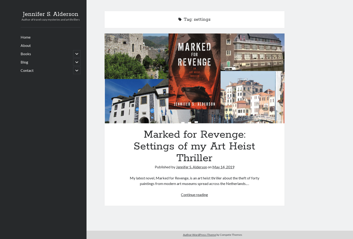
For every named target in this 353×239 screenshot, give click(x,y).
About (26, 45)
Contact (27, 70)
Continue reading (194, 194)
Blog (24, 62)
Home (26, 37)
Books (26, 53)
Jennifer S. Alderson (50, 14)
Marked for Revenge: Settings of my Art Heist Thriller (195, 78)
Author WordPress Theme (199, 234)
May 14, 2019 (223, 167)
